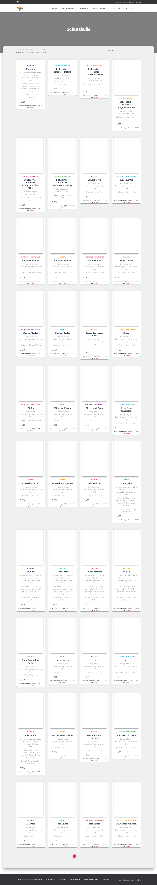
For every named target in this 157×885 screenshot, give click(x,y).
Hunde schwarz (94, 573)
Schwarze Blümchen (126, 826)
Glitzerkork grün (30, 484)
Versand (32, 107)
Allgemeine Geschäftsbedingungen (30, 880)
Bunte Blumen (94, 261)
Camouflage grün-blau (94, 335)
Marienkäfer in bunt (62, 737)
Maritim (30, 826)
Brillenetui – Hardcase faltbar (62, 70)
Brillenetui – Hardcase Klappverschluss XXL (30, 184)
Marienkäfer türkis (126, 737)
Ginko (31, 409)
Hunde (30, 573)
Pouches (94, 8)
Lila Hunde (30, 737)
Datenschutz (50, 880)
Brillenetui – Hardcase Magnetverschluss (62, 183)
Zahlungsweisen (74, 880)
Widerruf (62, 880)
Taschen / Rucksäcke (68, 8)
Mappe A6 (30, 65)
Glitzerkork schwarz (62, 484)
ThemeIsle (137, 880)
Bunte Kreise (126, 261)
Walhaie (55, 8)
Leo (94, 662)
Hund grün (126, 484)
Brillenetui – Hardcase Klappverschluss (94, 72)
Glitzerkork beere (62, 409)
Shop (116, 2)
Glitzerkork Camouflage (126, 410)
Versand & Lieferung (91, 880)
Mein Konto (122, 2)
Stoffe (120, 8)
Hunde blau (62, 573)
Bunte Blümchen (30, 261)
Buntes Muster (30, 334)
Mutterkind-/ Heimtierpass (126, 177)
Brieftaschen (83, 8)
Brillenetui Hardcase (62, 65)
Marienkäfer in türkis (94, 739)
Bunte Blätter (94, 180)
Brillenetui (94, 177)
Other (113, 8)
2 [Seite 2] (78, 858)
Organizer (104, 8)
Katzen (126, 573)
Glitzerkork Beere (94, 409)
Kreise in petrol (62, 662)
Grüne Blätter (94, 484)
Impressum (105, 880)
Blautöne (30, 69)
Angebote (129, 8)
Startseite (19, 49)
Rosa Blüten (63, 826)
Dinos (126, 334)
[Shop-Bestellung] (124, 51)
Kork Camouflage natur (30, 663)
